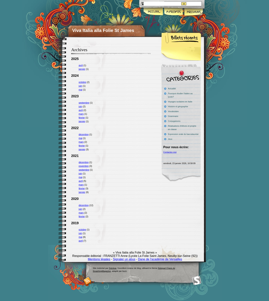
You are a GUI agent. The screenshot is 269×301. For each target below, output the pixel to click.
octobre (82, 82)
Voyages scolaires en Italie (180, 102)
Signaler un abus (124, 259)
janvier (82, 69)
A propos (173, 12)
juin (80, 86)
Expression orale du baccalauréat (183, 134)
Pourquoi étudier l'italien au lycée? (180, 95)
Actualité (172, 88)
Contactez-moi (170, 152)
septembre (84, 102)
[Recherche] (162, 4)
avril (81, 65)
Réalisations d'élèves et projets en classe (182, 127)
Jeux (170, 139)
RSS (87, 281)
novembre (84, 166)
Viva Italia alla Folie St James (103, 30)
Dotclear (112, 268)
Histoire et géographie (178, 106)
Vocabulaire (173, 111)
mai (80, 89)
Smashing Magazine (197, 280)
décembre (84, 134)
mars (81, 114)
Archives (193, 12)
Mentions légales (99, 259)
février (82, 117)
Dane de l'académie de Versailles (160, 259)
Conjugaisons (174, 121)
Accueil (153, 12)
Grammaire (173, 116)
